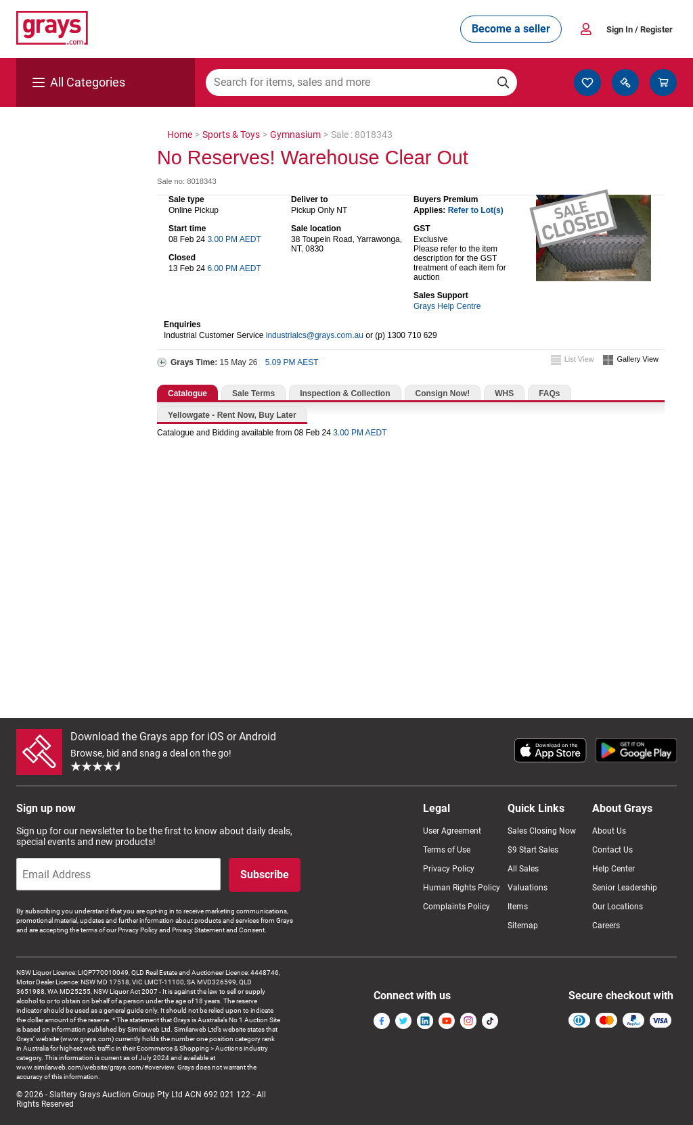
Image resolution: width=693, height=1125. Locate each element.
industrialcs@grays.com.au (314, 335)
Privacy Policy (448, 868)
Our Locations (617, 906)
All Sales (523, 868)
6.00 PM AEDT (234, 268)
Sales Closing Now (542, 831)
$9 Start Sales (533, 850)
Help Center (613, 868)
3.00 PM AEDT (234, 239)
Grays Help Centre (446, 306)
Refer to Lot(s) (476, 210)
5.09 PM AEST (292, 362)
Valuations (527, 887)
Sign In (639, 29)
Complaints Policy (456, 906)
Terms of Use (446, 850)
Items (518, 906)
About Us (609, 831)
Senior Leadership (624, 887)
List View (579, 359)
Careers (606, 925)
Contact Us (612, 850)
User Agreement (452, 831)
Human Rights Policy (461, 887)
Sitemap (523, 925)
